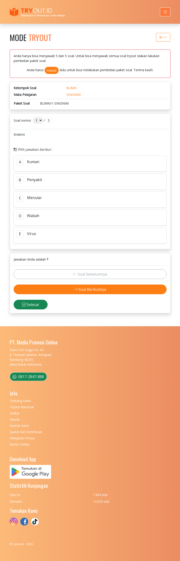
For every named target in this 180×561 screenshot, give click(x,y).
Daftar (14, 413)
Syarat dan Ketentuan (26, 432)
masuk (52, 70)
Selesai (30, 304)
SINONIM (73, 94)
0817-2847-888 (28, 376)
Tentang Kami (20, 401)
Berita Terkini (20, 444)
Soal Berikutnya (90, 289)
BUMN (71, 88)
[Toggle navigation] (165, 11)
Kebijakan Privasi (22, 438)
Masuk (15, 419)
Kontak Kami (19, 425)
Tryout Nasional (22, 407)
